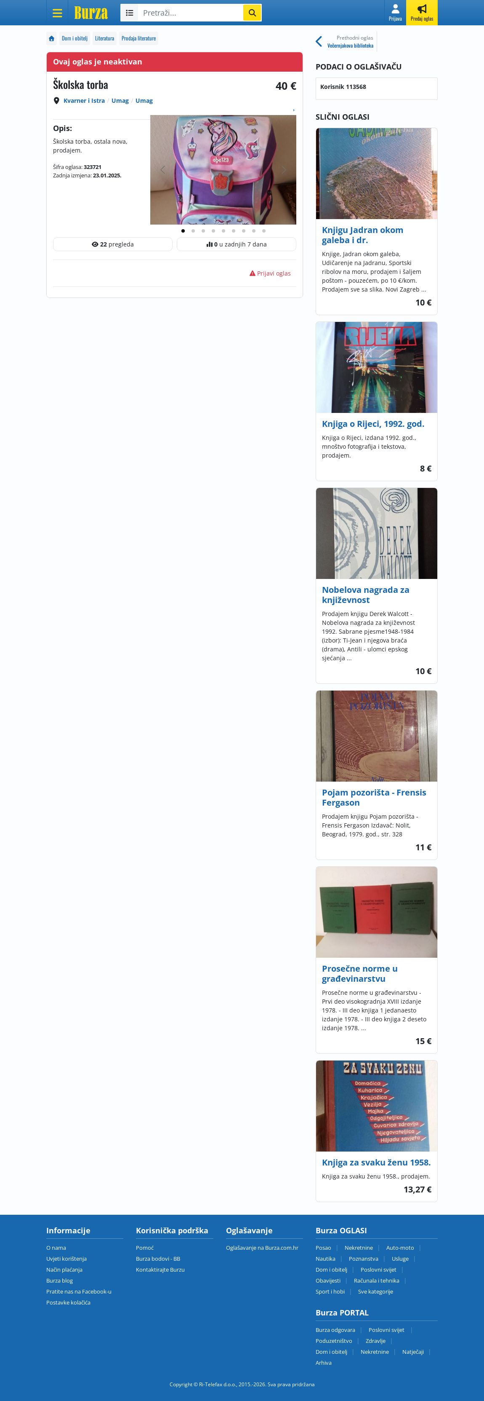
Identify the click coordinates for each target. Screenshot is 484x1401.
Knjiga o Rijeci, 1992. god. (373, 423)
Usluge (400, 1258)
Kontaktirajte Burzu (160, 1269)
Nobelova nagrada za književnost (366, 594)
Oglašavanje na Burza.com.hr (262, 1247)
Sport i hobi (330, 1291)
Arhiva (324, 1362)
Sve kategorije (375, 1291)
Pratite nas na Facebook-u (79, 1291)
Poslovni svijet (378, 1269)
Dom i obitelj (75, 38)
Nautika (325, 1258)
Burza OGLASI (341, 1230)
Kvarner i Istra (84, 100)
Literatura (104, 38)
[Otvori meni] (57, 12)
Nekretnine (359, 1247)
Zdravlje (376, 1341)
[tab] (183, 231)
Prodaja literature (139, 38)
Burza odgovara (335, 1330)
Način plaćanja (64, 1269)
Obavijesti (328, 1280)
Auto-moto (400, 1247)
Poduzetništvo (334, 1341)
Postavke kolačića (68, 1302)
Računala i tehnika (376, 1280)
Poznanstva (363, 1258)
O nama (56, 1247)
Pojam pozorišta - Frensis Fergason (374, 797)
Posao (323, 1247)
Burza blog (59, 1280)
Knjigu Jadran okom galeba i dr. (363, 235)
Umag (120, 100)
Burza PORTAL (342, 1312)
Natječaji (413, 1351)
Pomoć (145, 1247)
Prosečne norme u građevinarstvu (360, 973)
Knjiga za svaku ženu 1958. (376, 1162)
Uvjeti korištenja (66, 1258)
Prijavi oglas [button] (270, 273)
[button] (395, 12)
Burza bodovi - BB (158, 1258)
